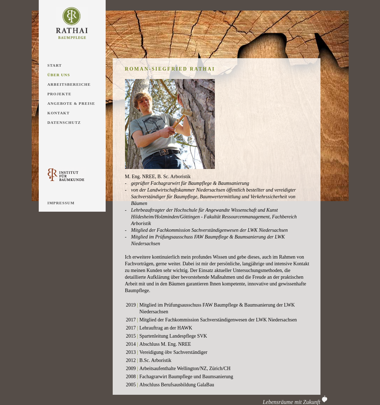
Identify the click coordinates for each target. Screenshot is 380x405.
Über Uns (59, 75)
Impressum (61, 203)
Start (55, 65)
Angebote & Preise (71, 103)
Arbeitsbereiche (69, 84)
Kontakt (59, 113)
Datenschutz (64, 122)
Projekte (59, 94)
